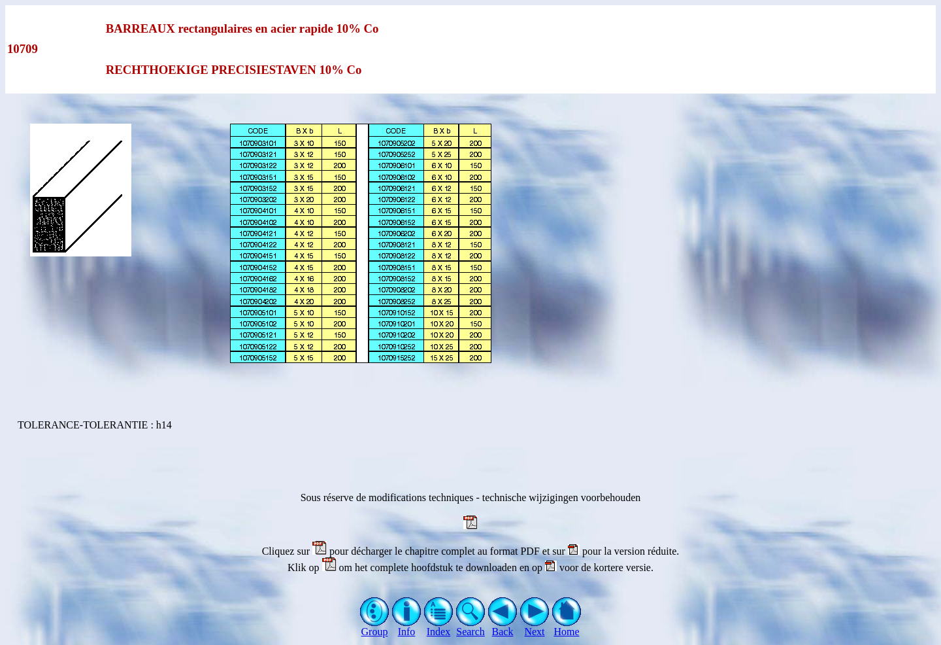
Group (374, 627)
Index (439, 627)
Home (567, 627)
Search (471, 627)
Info (406, 627)
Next (535, 627)
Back (503, 627)
